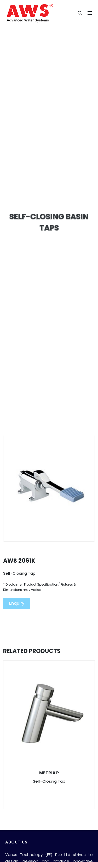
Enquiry (16, 603)
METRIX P (49, 773)
